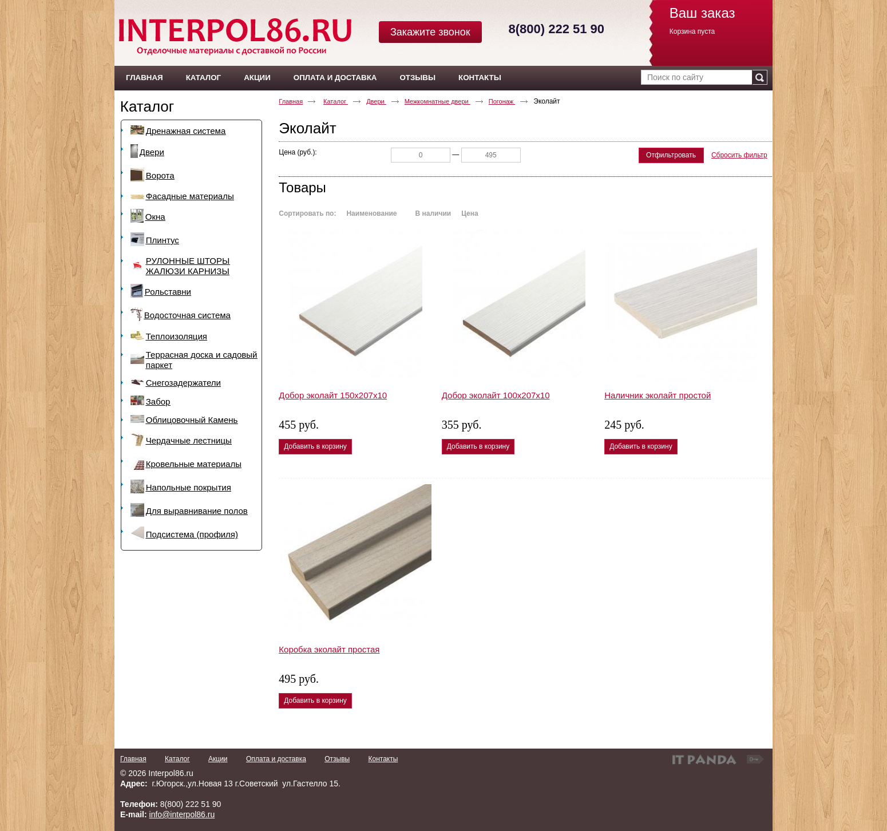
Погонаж (502, 101)
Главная (291, 101)
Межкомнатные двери (437, 101)
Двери (376, 101)
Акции (218, 759)
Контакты (383, 759)
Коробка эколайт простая (329, 649)
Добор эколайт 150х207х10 (333, 395)
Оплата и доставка (276, 759)
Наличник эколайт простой (657, 395)
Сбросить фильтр (739, 155)
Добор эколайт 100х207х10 (496, 395)
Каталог (147, 106)
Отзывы (337, 759)
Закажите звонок (430, 32)
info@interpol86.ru (182, 814)
